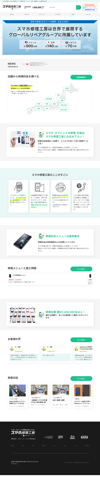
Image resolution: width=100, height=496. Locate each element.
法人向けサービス (52, 466)
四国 (38, 114)
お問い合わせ (33, 466)
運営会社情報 (14, 466)
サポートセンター (72, 466)
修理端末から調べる (27, 14)
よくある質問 (23, 466)
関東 (62, 106)
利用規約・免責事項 (84, 466)
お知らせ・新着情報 (58, 14)
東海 (54, 110)
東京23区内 (64, 111)
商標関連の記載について (18, 484)
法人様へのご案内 (88, 14)
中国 (38, 110)
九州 (31, 116)
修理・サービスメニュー (42, 14)
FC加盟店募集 (73, 14)
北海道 (67, 94)
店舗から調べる (12, 14)
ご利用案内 (62, 466)
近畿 (46, 110)
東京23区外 (64, 116)
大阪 (46, 114)
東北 (58, 101)
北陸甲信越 (48, 105)
